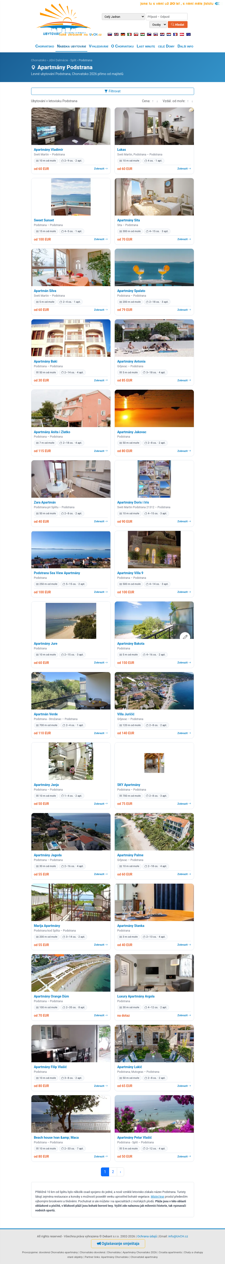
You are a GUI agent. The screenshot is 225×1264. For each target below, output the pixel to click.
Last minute (146, 46)
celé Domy (166, 46)
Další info (185, 46)
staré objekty (75, 1257)
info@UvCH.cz (178, 1236)
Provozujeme (30, 1252)
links (97, 1257)
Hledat (177, 24)
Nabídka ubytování (71, 46)
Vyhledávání (98, 46)
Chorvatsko (44, 46)
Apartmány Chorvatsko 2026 (140, 1252)
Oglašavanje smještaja (118, 1243)
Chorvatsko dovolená (92, 1252)
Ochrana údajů (147, 1236)
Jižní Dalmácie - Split (62, 60)
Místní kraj (157, 1196)
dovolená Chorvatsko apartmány (58, 1252)
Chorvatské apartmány (144, 1257)
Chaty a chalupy (193, 1252)
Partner (89, 1257)
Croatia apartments (170, 1252)
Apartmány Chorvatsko (115, 1257)
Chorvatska (114, 1252)
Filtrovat (112, 91)
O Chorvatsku (122, 46)
